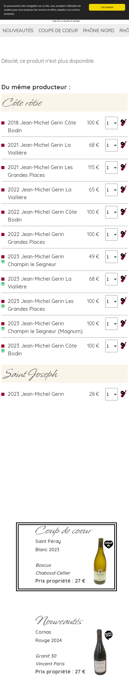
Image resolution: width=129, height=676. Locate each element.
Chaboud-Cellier (52, 573)
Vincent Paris (49, 664)
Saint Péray (48, 541)
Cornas (43, 632)
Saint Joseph (30, 373)
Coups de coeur (58, 30)
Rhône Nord (98, 30)
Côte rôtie (22, 102)
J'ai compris (107, 7)
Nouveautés (18, 30)
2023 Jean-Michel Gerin (36, 394)
